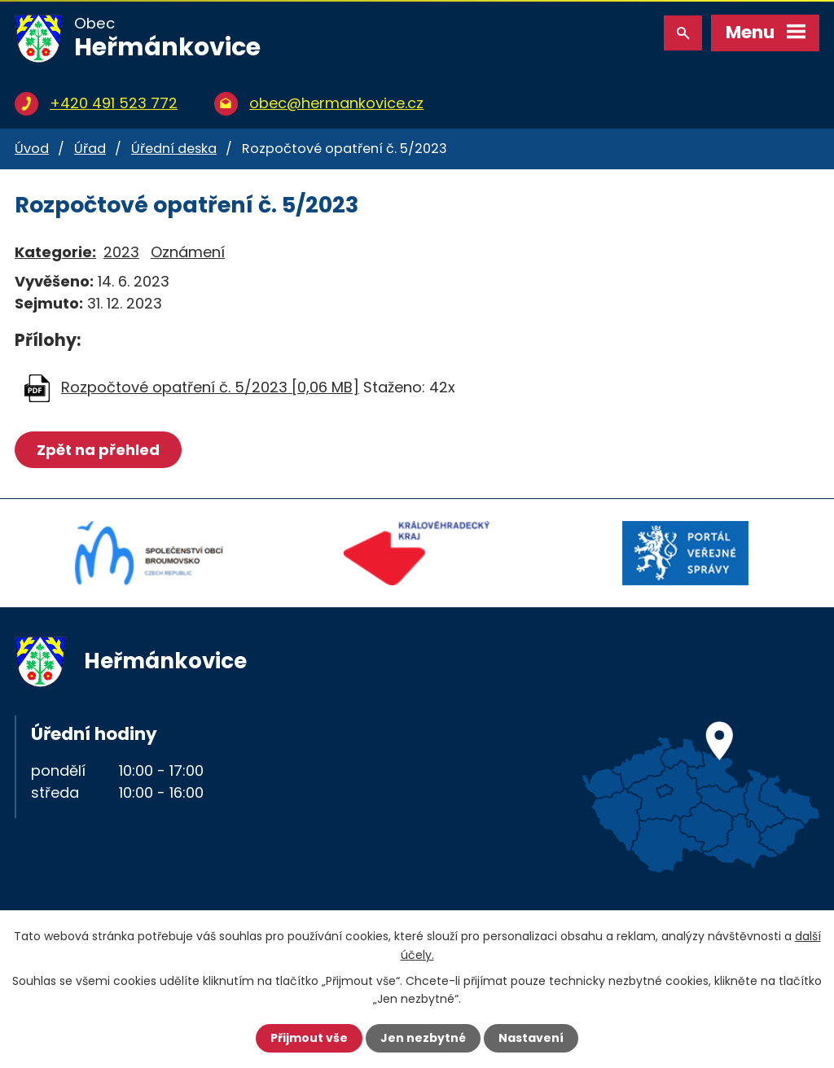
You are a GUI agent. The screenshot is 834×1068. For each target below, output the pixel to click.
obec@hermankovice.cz (336, 103)
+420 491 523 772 (114, 103)
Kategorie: (55, 252)
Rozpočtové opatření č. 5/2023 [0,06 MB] (210, 387)
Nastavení (531, 1038)
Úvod (32, 148)
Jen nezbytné (423, 1038)
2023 (121, 252)
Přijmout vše (309, 1038)
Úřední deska (174, 148)
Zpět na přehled (98, 450)
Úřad (90, 148)
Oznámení (188, 252)
